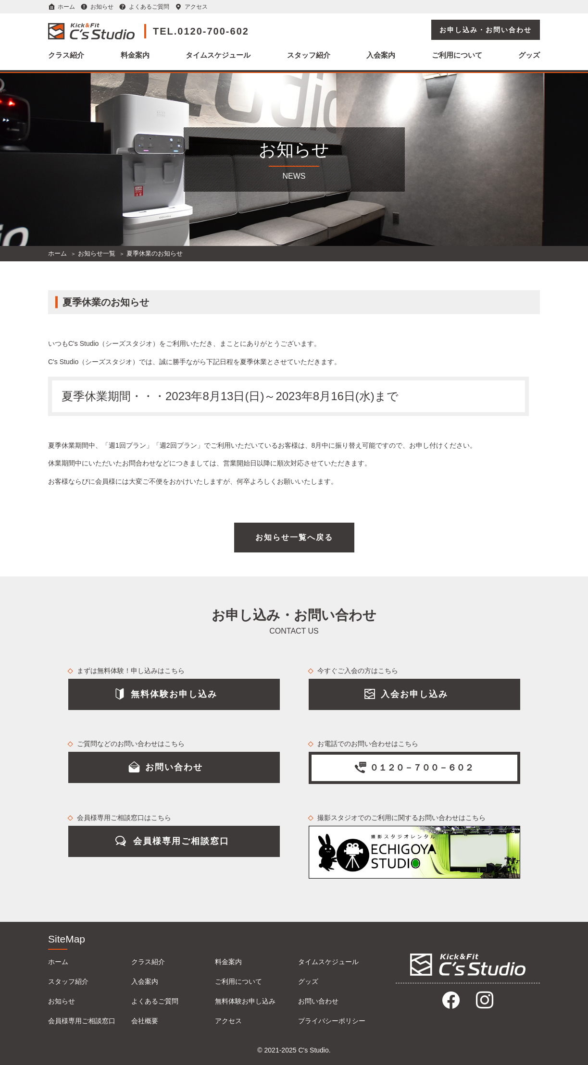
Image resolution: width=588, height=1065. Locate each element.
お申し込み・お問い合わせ (485, 30)
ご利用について (457, 55)
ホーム (66, 6)
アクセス (196, 6)
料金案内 (135, 55)
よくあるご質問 (149, 6)
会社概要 (144, 1021)
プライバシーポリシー (331, 1021)
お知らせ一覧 (96, 253)
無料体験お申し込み (245, 1001)
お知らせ (101, 6)
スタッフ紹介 (308, 55)
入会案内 (380, 55)
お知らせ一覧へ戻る (294, 537)
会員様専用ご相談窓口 (81, 1021)
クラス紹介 (66, 55)
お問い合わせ (318, 1001)
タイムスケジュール (218, 55)
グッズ (529, 55)
